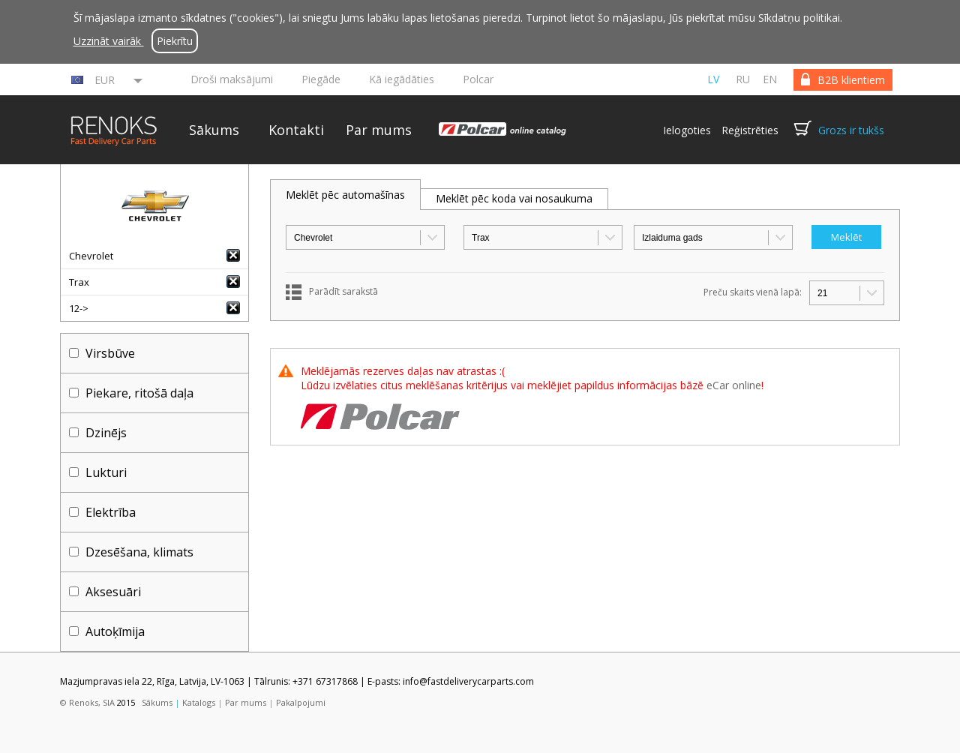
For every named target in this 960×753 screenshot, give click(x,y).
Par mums (379, 129)
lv (713, 79)
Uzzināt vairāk (109, 41)
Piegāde (321, 79)
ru (743, 79)
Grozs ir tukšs (851, 130)
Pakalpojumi (301, 702)
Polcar (478, 79)
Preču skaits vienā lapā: (753, 292)
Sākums (214, 129)
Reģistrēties (750, 130)
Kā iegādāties (401, 79)
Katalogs (198, 702)
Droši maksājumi (231, 79)
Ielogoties (687, 130)
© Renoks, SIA (87, 702)
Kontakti (296, 129)
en (770, 79)
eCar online (733, 385)
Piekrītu (175, 41)
